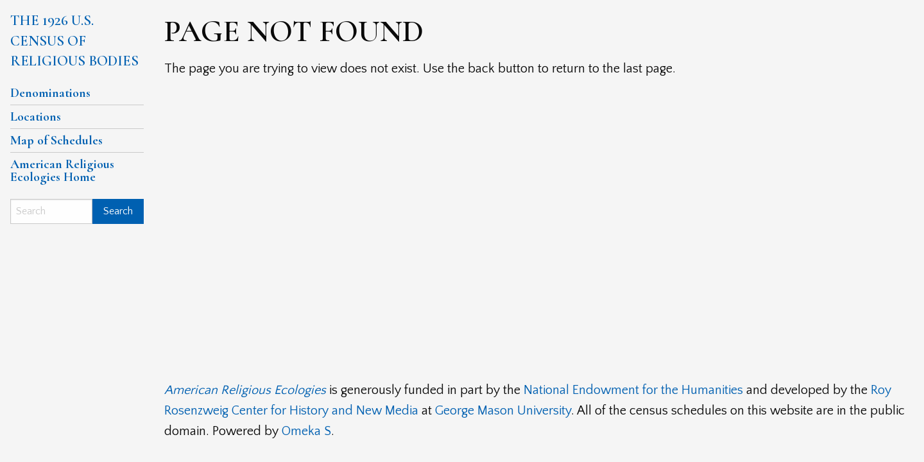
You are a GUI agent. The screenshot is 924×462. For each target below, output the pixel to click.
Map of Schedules (56, 140)
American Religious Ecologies (245, 390)
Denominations (50, 93)
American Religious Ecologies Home (62, 171)
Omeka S (306, 431)
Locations (35, 116)
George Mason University (503, 411)
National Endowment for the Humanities (633, 390)
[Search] (51, 211)
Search (118, 211)
